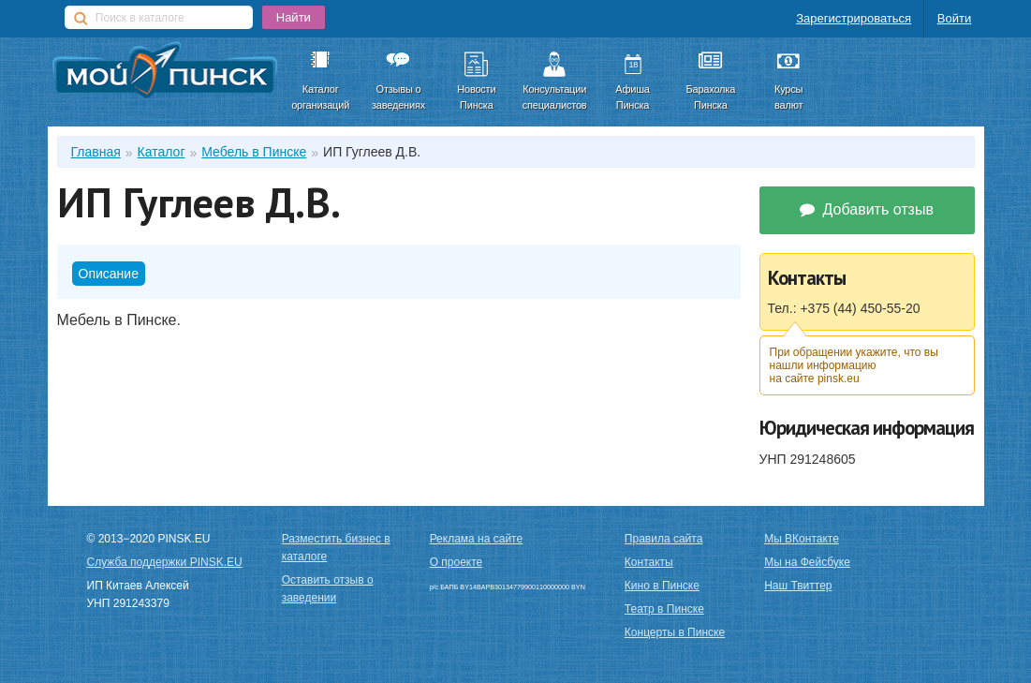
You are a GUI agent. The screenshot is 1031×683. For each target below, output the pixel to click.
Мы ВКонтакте (801, 538)
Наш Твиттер (798, 585)
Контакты (649, 562)
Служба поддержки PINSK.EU (165, 562)
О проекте (456, 562)
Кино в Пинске (662, 585)
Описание (109, 273)
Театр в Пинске (664, 609)
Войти (954, 18)
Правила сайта (663, 538)
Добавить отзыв (867, 209)
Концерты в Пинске (675, 632)
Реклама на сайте (476, 538)
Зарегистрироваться (853, 18)
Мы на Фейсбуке (807, 562)
